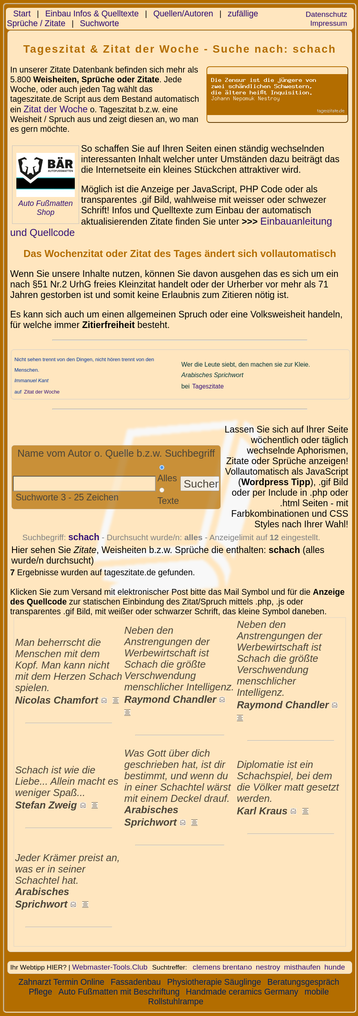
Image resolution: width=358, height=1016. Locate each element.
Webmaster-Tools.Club (109, 967)
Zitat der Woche (55, 109)
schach (83, 537)
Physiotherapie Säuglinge (214, 982)
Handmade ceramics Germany (242, 991)
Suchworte (99, 23)
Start (22, 13)
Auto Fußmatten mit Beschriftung (119, 991)
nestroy (268, 967)
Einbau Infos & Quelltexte (92, 13)
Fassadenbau (136, 982)
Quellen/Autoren (183, 13)
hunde (334, 967)
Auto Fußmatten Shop (45, 207)
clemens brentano (222, 967)
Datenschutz (326, 14)
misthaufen (302, 967)
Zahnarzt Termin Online (61, 982)
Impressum (328, 23)
